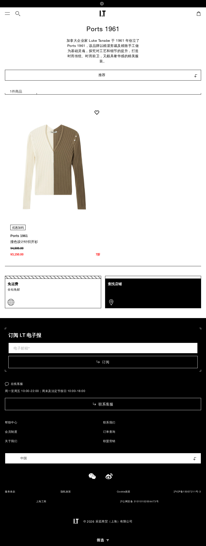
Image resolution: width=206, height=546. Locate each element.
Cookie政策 (123, 491)
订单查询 (109, 432)
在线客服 (14, 384)
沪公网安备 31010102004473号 (136, 501)
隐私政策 (66, 491)
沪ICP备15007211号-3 (187, 491)
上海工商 (38, 502)
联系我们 (109, 422)
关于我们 (11, 441)
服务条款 (10, 491)
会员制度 (11, 432)
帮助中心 (11, 422)
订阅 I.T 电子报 (24, 335)
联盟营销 (109, 441)
